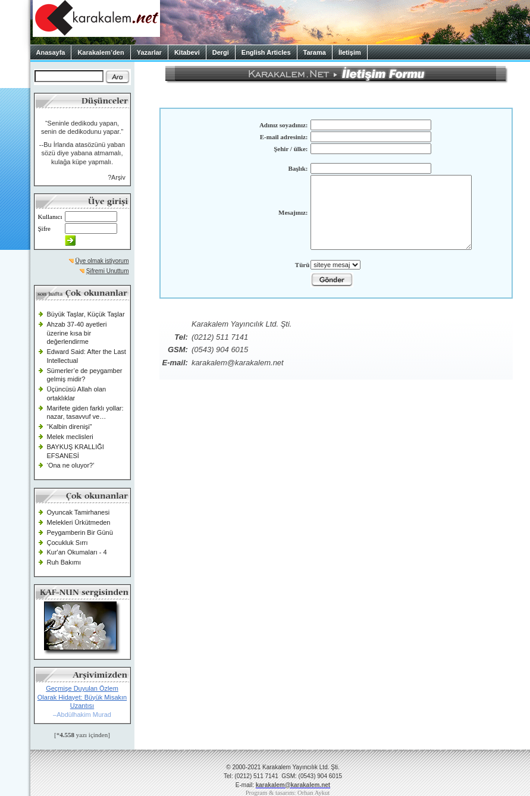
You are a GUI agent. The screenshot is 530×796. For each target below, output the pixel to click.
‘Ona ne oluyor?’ (71, 465)
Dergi (220, 52)
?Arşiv (117, 177)
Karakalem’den (100, 52)
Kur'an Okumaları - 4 (77, 552)
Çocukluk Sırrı (67, 542)
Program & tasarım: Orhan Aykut (288, 792)
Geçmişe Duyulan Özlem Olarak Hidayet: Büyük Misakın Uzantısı (82, 697)
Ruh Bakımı (64, 562)
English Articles (266, 52)
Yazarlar (149, 52)
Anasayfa (50, 52)
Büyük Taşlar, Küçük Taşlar (86, 314)
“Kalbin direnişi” (69, 426)
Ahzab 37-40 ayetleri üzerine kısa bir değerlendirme (77, 333)
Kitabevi (187, 52)
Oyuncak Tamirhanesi (78, 512)
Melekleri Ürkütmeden (79, 522)
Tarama (314, 52)
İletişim (349, 52)
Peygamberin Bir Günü (80, 532)
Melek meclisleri (70, 436)
